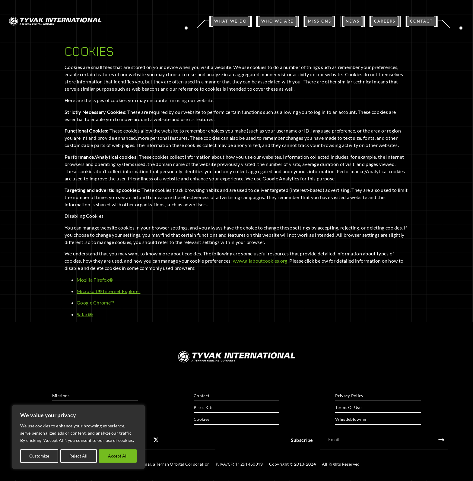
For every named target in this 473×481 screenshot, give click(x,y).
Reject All (79, 455)
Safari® (85, 314)
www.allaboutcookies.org (260, 261)
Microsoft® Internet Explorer (108, 291)
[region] (78, 437)
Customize (39, 455)
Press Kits (203, 407)
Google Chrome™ (95, 302)
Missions (60, 395)
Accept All (118, 455)
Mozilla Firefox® (95, 280)
